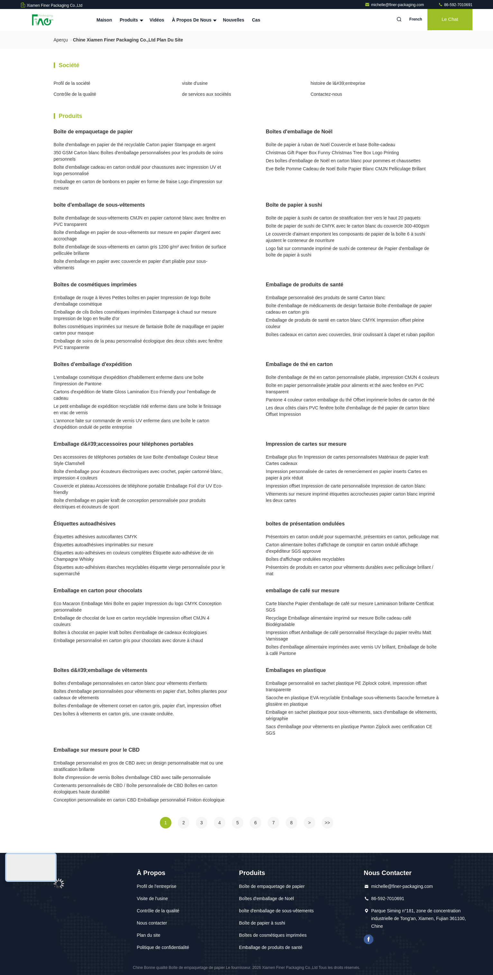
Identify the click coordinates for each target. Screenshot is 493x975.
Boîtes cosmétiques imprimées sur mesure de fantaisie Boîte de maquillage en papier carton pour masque (139, 329)
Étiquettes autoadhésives (85, 523)
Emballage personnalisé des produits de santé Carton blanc (325, 297)
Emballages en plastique (296, 670)
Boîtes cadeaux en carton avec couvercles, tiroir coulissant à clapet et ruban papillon (350, 334)
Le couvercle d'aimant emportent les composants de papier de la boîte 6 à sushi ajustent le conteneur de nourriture (345, 237)
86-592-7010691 (455, 5)
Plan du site (148, 935)
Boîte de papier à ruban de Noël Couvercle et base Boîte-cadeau (330, 144)
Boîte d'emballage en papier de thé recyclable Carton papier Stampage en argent (134, 144)
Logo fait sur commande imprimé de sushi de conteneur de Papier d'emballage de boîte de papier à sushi (347, 251)
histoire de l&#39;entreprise (338, 83)
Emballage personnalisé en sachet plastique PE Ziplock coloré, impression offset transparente (346, 686)
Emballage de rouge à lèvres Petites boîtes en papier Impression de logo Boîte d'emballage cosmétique (132, 301)
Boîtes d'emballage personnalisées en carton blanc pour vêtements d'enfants (130, 683)
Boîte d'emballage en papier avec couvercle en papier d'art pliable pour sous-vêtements (131, 264)
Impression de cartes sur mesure (306, 444)
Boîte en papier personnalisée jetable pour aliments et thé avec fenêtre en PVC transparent (345, 388)
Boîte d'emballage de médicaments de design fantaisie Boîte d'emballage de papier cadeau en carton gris (349, 309)
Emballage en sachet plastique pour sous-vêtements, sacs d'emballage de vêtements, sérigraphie (351, 715)
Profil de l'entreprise (156, 886)
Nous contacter (152, 923)
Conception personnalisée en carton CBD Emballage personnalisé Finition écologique (139, 799)
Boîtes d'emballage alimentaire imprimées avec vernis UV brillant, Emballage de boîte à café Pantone (351, 650)
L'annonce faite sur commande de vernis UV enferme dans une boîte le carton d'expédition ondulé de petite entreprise (131, 424)
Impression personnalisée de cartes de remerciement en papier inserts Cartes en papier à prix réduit (346, 474)
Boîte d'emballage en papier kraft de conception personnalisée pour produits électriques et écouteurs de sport (130, 503)
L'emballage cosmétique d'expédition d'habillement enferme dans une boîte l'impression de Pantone (129, 380)
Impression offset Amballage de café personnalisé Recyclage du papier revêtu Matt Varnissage (348, 635)
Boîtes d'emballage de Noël (299, 131)
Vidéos (157, 19)
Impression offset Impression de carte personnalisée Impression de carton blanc (345, 485)
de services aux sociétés (206, 94)
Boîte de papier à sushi (294, 205)
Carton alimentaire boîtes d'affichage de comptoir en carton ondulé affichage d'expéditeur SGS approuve (342, 548)
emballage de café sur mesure (303, 590)
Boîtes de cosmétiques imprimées (95, 284)
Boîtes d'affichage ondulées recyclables (305, 559)
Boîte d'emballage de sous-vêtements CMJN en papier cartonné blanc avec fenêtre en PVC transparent (140, 221)
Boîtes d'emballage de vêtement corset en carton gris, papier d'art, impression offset (137, 705)
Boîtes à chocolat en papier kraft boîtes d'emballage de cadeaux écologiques (130, 632)
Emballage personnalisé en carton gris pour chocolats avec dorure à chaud (128, 640)
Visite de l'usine (152, 898)
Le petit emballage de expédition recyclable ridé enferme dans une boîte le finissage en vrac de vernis (137, 409)
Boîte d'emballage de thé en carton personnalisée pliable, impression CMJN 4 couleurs (352, 377)
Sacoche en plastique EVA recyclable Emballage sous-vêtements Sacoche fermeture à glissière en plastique (352, 701)
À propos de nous (193, 19)
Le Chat (448, 19)
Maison (104, 19)
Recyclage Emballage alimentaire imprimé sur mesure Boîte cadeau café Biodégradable (338, 621)
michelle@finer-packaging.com (395, 5)
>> (327, 822)
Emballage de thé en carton (299, 364)
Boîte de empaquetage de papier (93, 131)
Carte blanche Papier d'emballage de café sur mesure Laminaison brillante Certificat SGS (350, 607)
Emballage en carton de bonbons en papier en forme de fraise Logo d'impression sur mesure (138, 185)
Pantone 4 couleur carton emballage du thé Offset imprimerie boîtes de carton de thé (350, 399)
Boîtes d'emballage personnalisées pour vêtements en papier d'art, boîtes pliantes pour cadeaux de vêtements (140, 694)
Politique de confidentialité (163, 947)
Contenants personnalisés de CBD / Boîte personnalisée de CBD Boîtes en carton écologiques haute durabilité (135, 788)
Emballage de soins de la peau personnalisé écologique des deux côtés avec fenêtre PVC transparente (138, 344)
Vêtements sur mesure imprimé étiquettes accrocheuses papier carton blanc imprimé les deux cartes (350, 497)
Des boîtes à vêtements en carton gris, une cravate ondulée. (114, 713)
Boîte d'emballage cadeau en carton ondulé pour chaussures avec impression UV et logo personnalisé (137, 170)
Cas (256, 19)
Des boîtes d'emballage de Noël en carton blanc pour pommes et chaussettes (343, 160)
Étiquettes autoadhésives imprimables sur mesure (103, 544)
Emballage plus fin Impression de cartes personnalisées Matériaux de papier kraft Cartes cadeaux (347, 460)
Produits (131, 19)
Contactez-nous (326, 94)
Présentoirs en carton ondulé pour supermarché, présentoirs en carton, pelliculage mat (352, 536)
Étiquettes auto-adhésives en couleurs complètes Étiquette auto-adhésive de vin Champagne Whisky (134, 556)
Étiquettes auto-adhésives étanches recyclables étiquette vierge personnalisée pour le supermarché (139, 570)
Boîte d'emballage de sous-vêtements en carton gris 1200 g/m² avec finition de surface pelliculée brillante (140, 250)
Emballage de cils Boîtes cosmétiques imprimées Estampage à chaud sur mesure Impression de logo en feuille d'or (135, 315)
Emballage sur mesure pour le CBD (97, 750)
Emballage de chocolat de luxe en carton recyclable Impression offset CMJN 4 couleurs (132, 621)
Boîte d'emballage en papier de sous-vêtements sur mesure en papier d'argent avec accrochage (137, 235)
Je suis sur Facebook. (368, 939)
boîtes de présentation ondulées (305, 523)
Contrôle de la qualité (75, 94)
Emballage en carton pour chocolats (98, 590)
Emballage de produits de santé (304, 284)
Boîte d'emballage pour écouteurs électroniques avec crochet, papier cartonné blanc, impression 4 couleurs (138, 474)
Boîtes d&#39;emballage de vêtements (101, 670)
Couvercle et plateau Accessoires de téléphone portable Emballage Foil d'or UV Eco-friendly (138, 489)
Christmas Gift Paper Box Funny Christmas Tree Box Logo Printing (332, 152)
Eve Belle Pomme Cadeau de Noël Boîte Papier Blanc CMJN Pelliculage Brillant (346, 168)
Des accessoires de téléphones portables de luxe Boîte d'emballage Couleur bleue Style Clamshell (136, 460)
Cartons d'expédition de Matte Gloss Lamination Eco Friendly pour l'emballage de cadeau (135, 395)
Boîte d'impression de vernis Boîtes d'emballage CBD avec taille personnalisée (132, 777)
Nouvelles (233, 19)
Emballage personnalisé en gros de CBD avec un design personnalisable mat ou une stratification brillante (138, 766)
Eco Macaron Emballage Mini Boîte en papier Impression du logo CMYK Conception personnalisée (138, 607)
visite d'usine (195, 83)
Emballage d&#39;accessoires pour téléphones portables (124, 444)
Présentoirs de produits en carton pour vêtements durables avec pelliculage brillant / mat (350, 570)
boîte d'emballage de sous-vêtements (99, 205)
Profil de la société (72, 83)
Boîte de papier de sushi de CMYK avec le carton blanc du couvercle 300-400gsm (347, 225)
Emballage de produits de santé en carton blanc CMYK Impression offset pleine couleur (345, 323)
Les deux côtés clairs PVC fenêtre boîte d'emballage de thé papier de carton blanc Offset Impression (348, 411)
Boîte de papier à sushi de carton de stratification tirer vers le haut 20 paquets (343, 217)
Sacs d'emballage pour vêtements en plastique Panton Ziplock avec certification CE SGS (349, 730)
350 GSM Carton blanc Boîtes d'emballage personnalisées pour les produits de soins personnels (138, 156)
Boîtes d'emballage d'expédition (93, 364)
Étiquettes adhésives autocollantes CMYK (95, 536)
